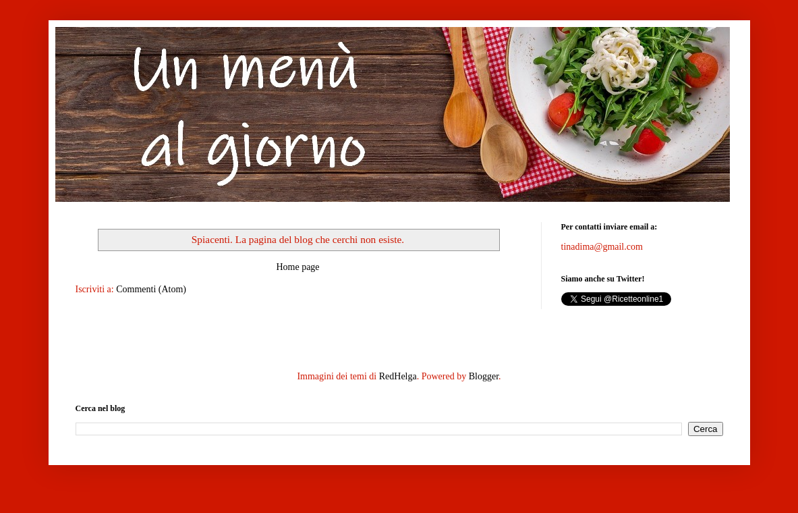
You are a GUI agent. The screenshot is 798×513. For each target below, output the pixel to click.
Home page (297, 267)
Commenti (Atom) (151, 289)
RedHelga (398, 376)
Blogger (483, 376)
